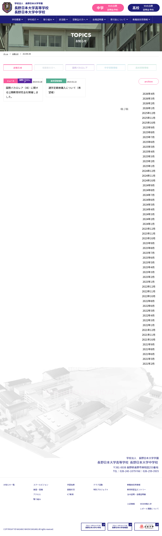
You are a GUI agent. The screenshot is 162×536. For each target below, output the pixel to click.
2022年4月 (149, 315)
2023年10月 (148, 238)
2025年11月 (148, 118)
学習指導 (71, 484)
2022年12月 (148, 286)
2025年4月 (149, 151)
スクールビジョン (40, 484)
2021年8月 (149, 349)
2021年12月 (148, 330)
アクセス (37, 494)
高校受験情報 (141, 67)
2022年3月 (149, 320)
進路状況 (71, 489)
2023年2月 (149, 277)
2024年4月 (149, 209)
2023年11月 (148, 233)
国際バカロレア (79, 67)
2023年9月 (149, 243)
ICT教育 (70, 494)
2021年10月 (148, 339)
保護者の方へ (48, 67)
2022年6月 (149, 306)
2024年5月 (149, 204)
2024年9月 (149, 185)
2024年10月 (148, 180)
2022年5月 (149, 310)
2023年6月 (149, 257)
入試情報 (131, 503)
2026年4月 (149, 93)
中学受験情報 (110, 67)
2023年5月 (149, 262)
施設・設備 (38, 489)
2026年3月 (149, 98)
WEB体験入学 (146, 503)
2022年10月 (148, 296)
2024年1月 (149, 224)
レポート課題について (149, 508)
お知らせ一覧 (9, 484)
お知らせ (17, 67)
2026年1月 (149, 108)
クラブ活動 (98, 484)
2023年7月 (149, 253)
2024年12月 (148, 171)
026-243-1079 (128, 471)
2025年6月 (149, 142)
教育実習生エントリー (136, 489)
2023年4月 (149, 267)
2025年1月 (149, 166)
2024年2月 (149, 219)
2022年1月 (149, 325)
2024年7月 (149, 195)
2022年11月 (148, 291)
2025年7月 (149, 137)
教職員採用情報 (133, 484)
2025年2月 (149, 161)
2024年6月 (149, 200)
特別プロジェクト (100, 489)
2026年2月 (149, 103)
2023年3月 (149, 272)
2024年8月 (149, 190)
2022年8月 (149, 301)
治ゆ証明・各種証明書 (136, 494)
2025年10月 (148, 122)
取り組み (37, 499)
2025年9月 (149, 127)
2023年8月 (149, 248)
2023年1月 (149, 281)
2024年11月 (148, 175)
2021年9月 (149, 344)
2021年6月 (149, 354)
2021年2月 (149, 363)
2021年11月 (148, 334)
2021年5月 (149, 359)
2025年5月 (149, 147)
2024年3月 (149, 214)
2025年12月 (148, 113)
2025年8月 (149, 132)
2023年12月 (148, 228)
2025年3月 (149, 156)
